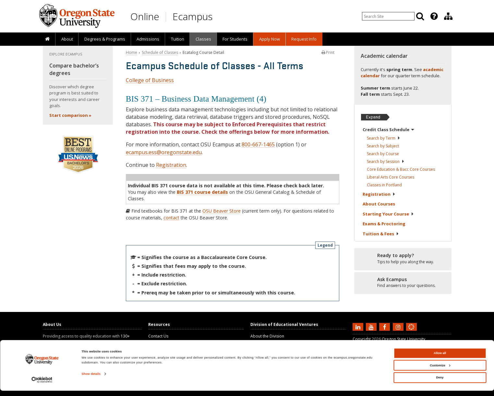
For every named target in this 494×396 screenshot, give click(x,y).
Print (327, 52)
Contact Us (158, 336)
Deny (440, 383)
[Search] (420, 16)
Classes (203, 39)
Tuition (177, 39)
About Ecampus (264, 342)
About (67, 39)
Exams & (384, 224)
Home (131, 52)
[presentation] (433, 16)
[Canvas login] (411, 332)
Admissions (148, 39)
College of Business (150, 80)
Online (144, 16)
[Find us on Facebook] (385, 326)
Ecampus (192, 16)
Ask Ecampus (160, 342)
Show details (91, 379)
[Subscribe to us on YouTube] (372, 326)
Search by (383, 138)
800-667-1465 (258, 144)
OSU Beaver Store (221, 211)
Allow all (440, 358)
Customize (440, 370)
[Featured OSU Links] (434, 16)
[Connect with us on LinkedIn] (359, 326)
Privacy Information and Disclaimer (385, 345)
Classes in (384, 185)
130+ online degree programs (86, 339)
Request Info (304, 39)
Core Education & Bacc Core (401, 169)
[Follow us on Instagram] (399, 326)
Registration (171, 164)
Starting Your (388, 214)
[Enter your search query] (388, 16)
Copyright (362, 339)
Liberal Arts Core (390, 177)
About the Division (267, 336)
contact (171, 218)
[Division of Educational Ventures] (448, 16)
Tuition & (381, 234)
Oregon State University (403, 339)
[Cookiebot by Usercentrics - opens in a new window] (42, 385)
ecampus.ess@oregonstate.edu (164, 152)
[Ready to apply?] (403, 259)
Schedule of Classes (160, 52)
